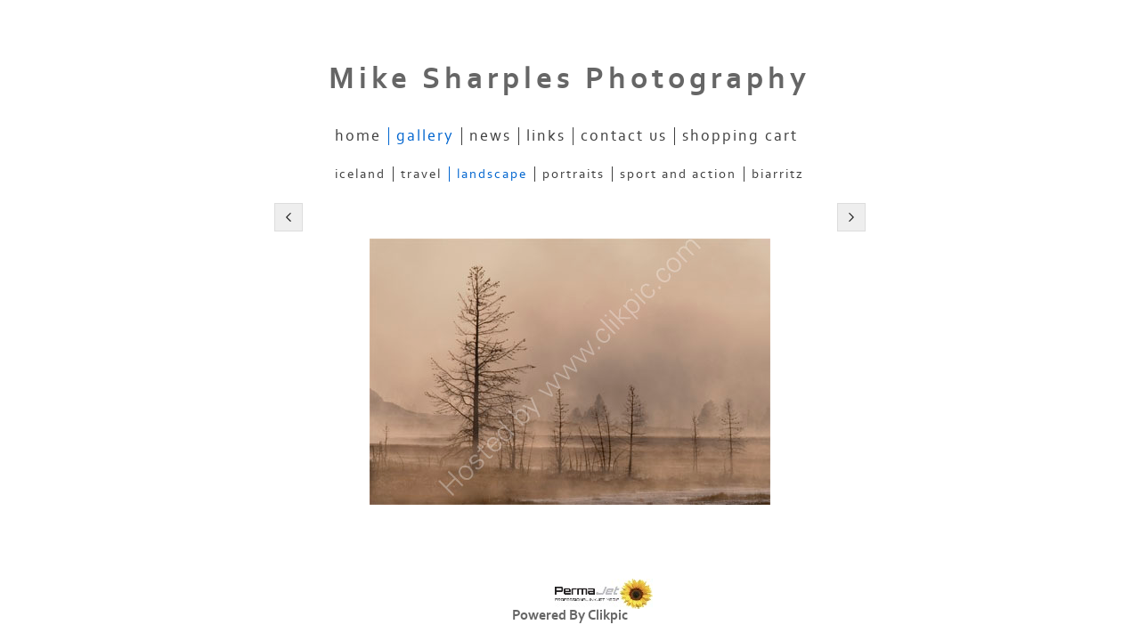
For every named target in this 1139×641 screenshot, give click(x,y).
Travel (421, 174)
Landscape (492, 174)
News (490, 136)
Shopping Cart (740, 136)
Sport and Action (678, 174)
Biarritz (778, 174)
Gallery (425, 136)
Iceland (360, 174)
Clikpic (608, 615)
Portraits (573, 174)
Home (358, 136)
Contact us (624, 136)
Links (545, 136)
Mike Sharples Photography (569, 78)
